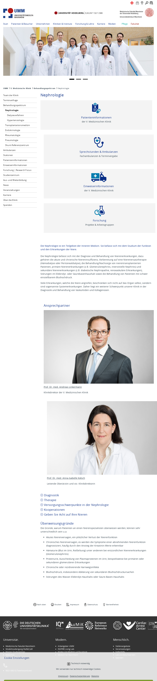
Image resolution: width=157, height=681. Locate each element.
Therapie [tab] (50, 500)
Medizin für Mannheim (68, 654)
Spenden (7, 205)
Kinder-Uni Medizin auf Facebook (72, 652)
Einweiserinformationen (15, 165)
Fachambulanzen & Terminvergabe (99, 156)
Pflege (125, 23)
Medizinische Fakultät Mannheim (20, 646)
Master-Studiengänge (15, 652)
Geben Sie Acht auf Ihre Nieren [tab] (65, 514)
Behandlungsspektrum (44, 88)
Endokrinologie (12, 130)
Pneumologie (11, 140)
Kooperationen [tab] (54, 510)
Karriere (101, 23)
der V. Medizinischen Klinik (96, 121)
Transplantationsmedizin (17, 125)
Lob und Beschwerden (125, 654)
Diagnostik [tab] (51, 495)
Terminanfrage (10, 100)
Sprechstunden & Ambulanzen (99, 152)
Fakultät (135, 23)
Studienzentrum (11, 175)
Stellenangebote (123, 646)
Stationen (8, 155)
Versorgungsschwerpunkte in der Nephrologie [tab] (76, 505)
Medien (112, 23)
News (6, 185)
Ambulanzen (9, 150)
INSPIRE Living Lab (66, 649)
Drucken (57, 604)
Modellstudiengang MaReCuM (19, 649)
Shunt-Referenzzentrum (17, 145)
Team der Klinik (10, 95)
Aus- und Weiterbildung (15, 180)
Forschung (99, 220)
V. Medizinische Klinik (21, 88)
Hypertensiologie (15, 120)
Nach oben (41, 604)
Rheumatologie (12, 135)
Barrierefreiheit (112, 604)
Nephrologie (12, 110)
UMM (5, 88)
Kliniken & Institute (62, 23)
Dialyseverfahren (15, 115)
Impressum (74, 604)
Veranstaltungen (11, 190)
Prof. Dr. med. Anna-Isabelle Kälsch (66, 478)
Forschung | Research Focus (17, 170)
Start (5, 23)
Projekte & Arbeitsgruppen (99, 224)
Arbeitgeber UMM (66, 646)
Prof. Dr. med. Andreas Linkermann (63, 386)
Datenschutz (92, 604)
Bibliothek (10, 654)
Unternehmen (43, 23)
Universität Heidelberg (16, 657)
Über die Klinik (10, 200)
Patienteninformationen (15, 160)
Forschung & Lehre (84, 23)
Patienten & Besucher (22, 23)
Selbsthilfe (120, 652)
